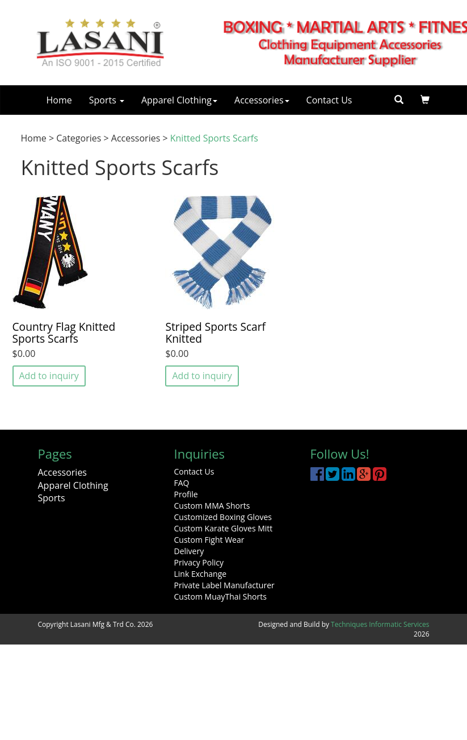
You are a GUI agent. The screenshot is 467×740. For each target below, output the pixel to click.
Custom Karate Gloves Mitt (223, 528)
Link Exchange (200, 573)
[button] (425, 100)
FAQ (182, 482)
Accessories (261, 100)
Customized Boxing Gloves (223, 517)
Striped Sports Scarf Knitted (215, 332)
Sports (106, 100)
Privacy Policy (199, 562)
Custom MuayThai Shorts (220, 596)
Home (59, 100)
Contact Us (329, 100)
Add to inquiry (49, 375)
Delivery (189, 551)
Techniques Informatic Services (380, 624)
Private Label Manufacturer (224, 585)
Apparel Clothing (179, 100)
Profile (186, 494)
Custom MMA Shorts (212, 505)
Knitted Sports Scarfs (214, 138)
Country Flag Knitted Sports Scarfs (64, 332)
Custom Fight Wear (209, 539)
